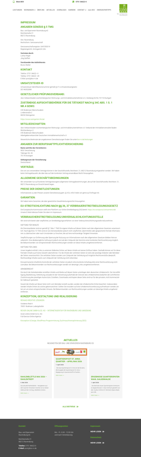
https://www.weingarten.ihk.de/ (33, 119)
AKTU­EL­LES (50, 10)
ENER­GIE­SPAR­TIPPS (104, 10)
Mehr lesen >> (25, 393)
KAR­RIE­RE (71, 10)
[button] (35, 10)
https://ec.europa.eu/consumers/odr (102, 210)
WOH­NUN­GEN (29, 10)
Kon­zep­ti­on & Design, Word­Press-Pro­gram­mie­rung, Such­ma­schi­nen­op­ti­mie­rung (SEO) (53, 321)
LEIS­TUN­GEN (17, 10)
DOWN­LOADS (61, 10)
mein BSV (91, 10)
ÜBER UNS (40, 10)
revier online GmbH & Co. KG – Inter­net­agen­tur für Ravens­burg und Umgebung (56, 310)
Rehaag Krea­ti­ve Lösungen (32, 300)
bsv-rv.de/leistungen (85, 139)
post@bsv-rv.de (31, 448)
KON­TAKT (81, 10)
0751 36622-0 (30, 446)
